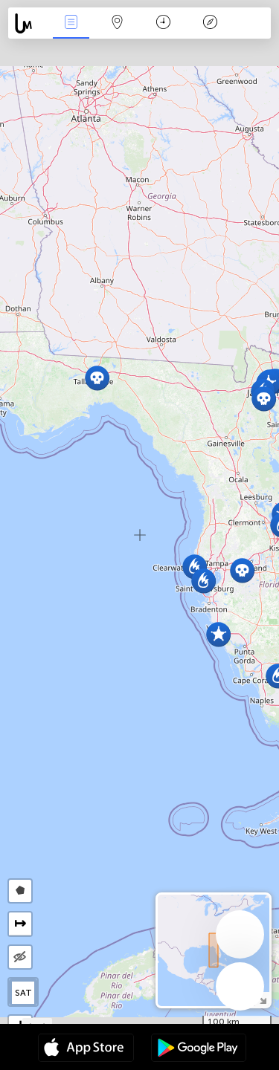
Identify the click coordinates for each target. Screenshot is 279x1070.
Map (117, 23)
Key (209, 23)
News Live (70, 23)
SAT (23, 993)
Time (163, 23)
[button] (263, 398)
